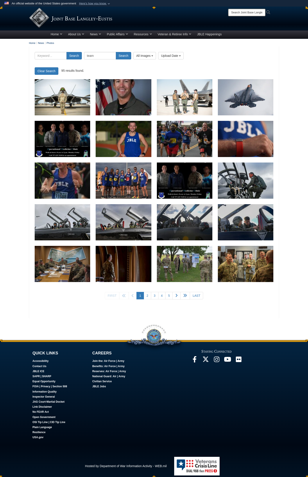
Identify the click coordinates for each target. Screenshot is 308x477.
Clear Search (47, 72)
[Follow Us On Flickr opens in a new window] (238, 362)
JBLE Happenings (209, 36)
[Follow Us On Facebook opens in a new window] (194, 362)
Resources (143, 36)
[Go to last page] (196, 297)
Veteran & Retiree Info (175, 36)
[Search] (246, 12)
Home (56, 36)
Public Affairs (117, 36)
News (95, 36)
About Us (76, 36)
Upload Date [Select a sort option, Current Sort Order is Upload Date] (171, 57)
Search (74, 57)
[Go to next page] (176, 297)
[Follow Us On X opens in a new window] (205, 362)
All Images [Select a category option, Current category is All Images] (144, 57)
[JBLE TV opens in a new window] (227, 362)
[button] (95, 3)
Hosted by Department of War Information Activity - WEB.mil (126, 467)
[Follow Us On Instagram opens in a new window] (216, 362)
